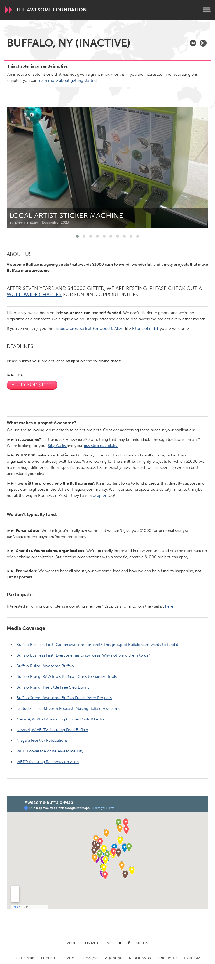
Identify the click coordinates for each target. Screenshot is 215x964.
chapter (99, 495)
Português (167, 958)
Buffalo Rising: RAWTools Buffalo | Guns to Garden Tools (67, 676)
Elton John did (145, 328)
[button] (77, 236)
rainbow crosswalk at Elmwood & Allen (88, 328)
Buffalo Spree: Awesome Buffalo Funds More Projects (64, 698)
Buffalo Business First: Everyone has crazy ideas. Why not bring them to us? (83, 655)
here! (169, 606)
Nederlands (140, 958)
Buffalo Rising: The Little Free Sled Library (53, 687)
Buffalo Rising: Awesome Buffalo (45, 666)
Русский (192, 958)
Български (25, 958)
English (48, 958)
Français (90, 958)
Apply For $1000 (32, 385)
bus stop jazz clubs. (101, 445)
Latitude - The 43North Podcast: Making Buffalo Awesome (69, 708)
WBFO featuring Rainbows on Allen (48, 761)
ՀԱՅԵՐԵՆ (113, 958)
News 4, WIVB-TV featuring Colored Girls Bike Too (61, 719)
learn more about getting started (67, 80)
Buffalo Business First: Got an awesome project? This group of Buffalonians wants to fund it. (98, 644)
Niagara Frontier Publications (42, 740)
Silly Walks (57, 445)
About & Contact (83, 943)
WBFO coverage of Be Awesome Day (50, 751)
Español (69, 958)
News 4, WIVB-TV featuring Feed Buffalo (52, 729)
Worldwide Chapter (34, 294)
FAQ (108, 943)
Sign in (142, 943)
